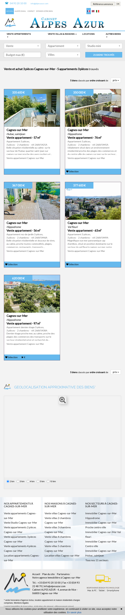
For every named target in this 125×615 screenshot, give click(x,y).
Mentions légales (21, 603)
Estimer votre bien (44, 11)
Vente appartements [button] (19, 35)
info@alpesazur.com (39, 3)
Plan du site (48, 574)
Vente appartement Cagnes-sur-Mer (25, 158)
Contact (31, 11)
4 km (31, 481)
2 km (10, 481)
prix (116, 80)
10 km (51, 481)
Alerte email (20, 11)
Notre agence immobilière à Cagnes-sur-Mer (56, 577)
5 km (41, 481)
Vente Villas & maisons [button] (62, 34)
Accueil (9, 11)
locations (88, 34)
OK (118, 4)
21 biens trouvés (103, 54)
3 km (21, 481)
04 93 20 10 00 (18, 3)
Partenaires (63, 574)
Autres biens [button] (113, 35)
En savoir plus (74, 612)
